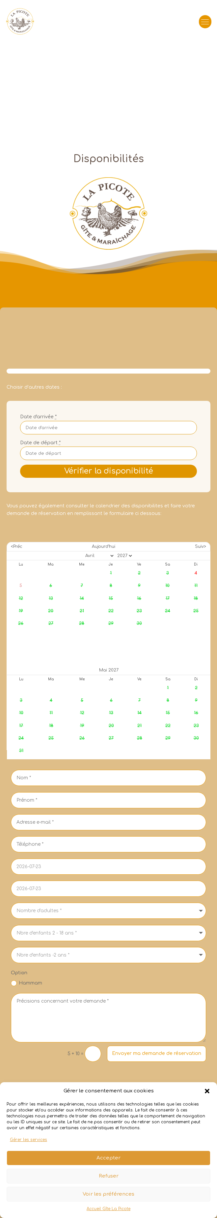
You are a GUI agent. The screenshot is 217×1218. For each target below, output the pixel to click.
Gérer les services (28, 1150)
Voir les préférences (108, 1204)
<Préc (16, 546)
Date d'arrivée (38, 416)
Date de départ (40, 442)
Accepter (108, 1168)
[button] (207, 1101)
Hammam (26, 983)
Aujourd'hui (103, 546)
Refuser (109, 1186)
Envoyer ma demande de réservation (156, 1053)
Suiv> (200, 546)
